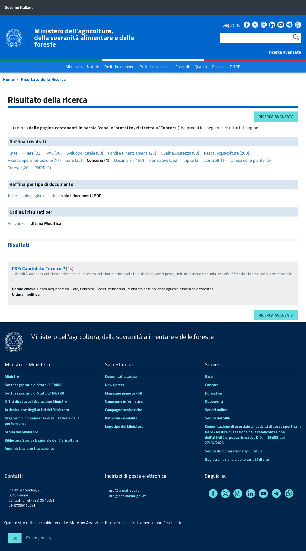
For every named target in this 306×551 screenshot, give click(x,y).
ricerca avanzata (285, 52)
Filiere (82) (32, 153)
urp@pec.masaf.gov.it (127, 496)
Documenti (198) (129, 160)
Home (8, 79)
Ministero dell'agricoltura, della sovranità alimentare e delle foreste (84, 38)
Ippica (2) (191, 160)
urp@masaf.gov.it (124, 490)
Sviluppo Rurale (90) (84, 153)
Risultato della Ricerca (43, 79)
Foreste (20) (19, 167)
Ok (14, 538)
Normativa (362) (164, 160)
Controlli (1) (215, 160)
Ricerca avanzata (276, 116)
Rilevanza (17, 223)
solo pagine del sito (39, 195)
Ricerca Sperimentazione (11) (34, 160)
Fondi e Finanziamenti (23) (132, 153)
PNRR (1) (42, 167)
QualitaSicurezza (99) (180, 153)
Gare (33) (74, 160)
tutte (12, 195)
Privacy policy (39, 537)
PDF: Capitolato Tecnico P (38, 268)
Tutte (12, 153)
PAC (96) (54, 153)
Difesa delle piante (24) (251, 160)
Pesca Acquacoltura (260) (226, 153)
